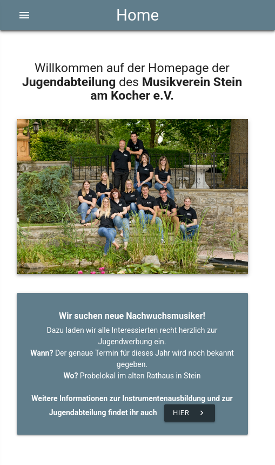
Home (137, 15)
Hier (189, 413)
